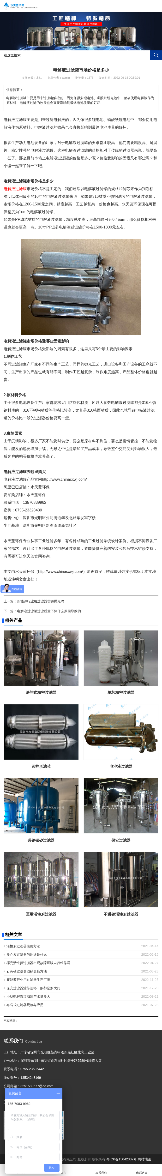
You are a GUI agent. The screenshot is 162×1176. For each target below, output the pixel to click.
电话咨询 (141, 1170)
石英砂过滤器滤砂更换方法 (26, 971)
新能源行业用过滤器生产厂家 (28, 980)
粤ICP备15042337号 (121, 1159)
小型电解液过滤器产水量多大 (28, 996)
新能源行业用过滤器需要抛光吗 (40, 601)
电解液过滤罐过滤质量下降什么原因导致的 (49, 611)
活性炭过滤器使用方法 (23, 946)
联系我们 (101, 1170)
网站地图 (144, 1159)
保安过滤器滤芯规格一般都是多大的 (33, 988)
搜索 (156, 55)
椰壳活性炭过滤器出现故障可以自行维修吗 (38, 963)
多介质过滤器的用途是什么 (26, 954)
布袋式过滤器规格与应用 (24, 1005)
